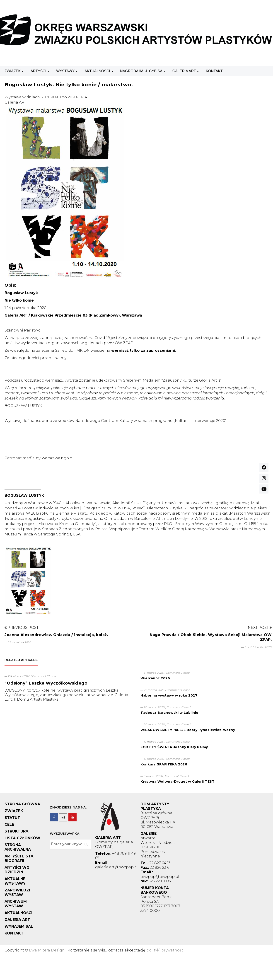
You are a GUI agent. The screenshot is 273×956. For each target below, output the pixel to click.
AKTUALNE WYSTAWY (15, 881)
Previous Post (22, 627)
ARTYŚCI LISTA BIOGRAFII (19, 858)
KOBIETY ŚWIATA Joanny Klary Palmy (174, 747)
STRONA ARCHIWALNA (18, 847)
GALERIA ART (184, 71)
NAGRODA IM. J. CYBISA (141, 71)
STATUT (12, 818)
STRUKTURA (16, 831)
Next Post (260, 627)
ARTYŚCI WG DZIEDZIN (17, 869)
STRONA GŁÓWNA (22, 804)
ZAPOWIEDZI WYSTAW (17, 892)
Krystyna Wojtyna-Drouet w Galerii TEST (177, 781)
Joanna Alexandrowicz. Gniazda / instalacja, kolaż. (56, 635)
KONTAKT (214, 71)
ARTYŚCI (38, 71)
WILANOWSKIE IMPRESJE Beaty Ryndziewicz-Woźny (187, 730)
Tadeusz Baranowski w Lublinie (169, 713)
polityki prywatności (165, 950)
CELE (9, 824)
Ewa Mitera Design (47, 950)
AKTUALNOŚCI (97, 71)
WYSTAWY (65, 71)
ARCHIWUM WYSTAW (16, 903)
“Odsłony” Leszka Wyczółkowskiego (46, 683)
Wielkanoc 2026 (155, 678)
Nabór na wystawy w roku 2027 (168, 695)
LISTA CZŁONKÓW (22, 838)
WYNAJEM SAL (19, 926)
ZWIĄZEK (13, 71)
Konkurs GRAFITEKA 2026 (163, 764)
